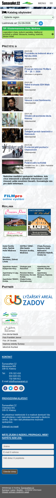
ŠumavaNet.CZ (27, 488)
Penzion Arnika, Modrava (27, 252)
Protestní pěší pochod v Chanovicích (36, 148)
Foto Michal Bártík (10, 334)
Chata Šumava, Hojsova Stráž (44, 247)
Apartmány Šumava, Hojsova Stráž (44, 275)
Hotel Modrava (9, 251)
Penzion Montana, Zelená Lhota (10, 259)
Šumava (5, 490)
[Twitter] (11, 388)
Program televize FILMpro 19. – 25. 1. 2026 (38, 70)
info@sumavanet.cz (18, 381)
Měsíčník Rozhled (10, 347)
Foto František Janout (12, 337)
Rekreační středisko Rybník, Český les (45, 253)
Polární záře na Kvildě (35, 163)
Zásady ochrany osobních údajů (15, 492)
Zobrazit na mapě (10, 426)
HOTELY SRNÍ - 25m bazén (27, 247)
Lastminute (7, 23)
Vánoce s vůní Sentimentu (38, 100)
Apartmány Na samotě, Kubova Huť (44, 269)
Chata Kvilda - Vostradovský (26, 280)
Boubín (20, 490)
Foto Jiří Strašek (10, 341)
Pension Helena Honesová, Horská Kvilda (28, 275)
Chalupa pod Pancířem (25, 268)
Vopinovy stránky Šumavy (14, 344)
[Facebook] (5, 388)
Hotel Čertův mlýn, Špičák (8, 247)
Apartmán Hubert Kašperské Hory (10, 268)
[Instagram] (21, 388)
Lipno (13, 490)
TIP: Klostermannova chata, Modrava (21, 28)
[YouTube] (16, 388)
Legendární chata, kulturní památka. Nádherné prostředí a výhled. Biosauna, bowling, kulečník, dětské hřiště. (23, 34)
